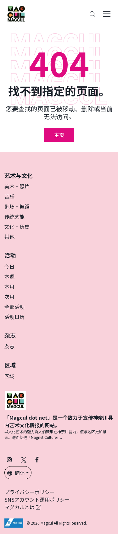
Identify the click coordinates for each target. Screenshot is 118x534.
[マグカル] (15, 399)
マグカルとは (22, 507)
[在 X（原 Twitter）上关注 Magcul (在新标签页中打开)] (23, 459)
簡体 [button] (16, 473)
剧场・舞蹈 (17, 206)
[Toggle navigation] (106, 14)
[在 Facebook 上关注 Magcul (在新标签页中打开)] (37, 459)
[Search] (92, 14)
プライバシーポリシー (29, 492)
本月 (9, 286)
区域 (9, 376)
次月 (9, 296)
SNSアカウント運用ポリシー (37, 499)
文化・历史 (17, 226)
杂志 (9, 346)
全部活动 (14, 306)
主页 (59, 135)
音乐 (9, 196)
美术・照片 (17, 186)
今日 (9, 266)
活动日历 (14, 316)
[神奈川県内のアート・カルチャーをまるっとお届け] (16, 14)
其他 (9, 236)
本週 (9, 276)
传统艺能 (14, 216)
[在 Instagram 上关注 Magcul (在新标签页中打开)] (9, 459)
